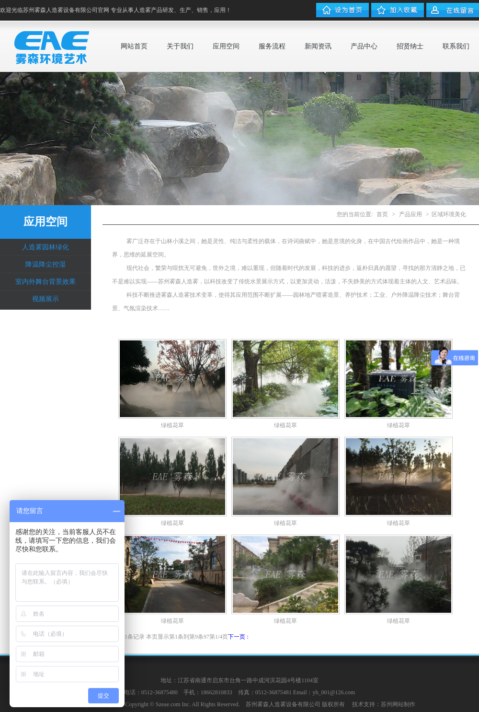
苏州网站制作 (398, 704)
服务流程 (272, 46)
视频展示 (45, 299)
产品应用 (410, 214)
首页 (382, 214)
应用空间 (226, 46)
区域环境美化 (449, 214)
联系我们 (456, 46)
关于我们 (180, 46)
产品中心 (364, 46)
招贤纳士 (410, 46)
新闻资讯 (318, 46)
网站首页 (134, 46)
